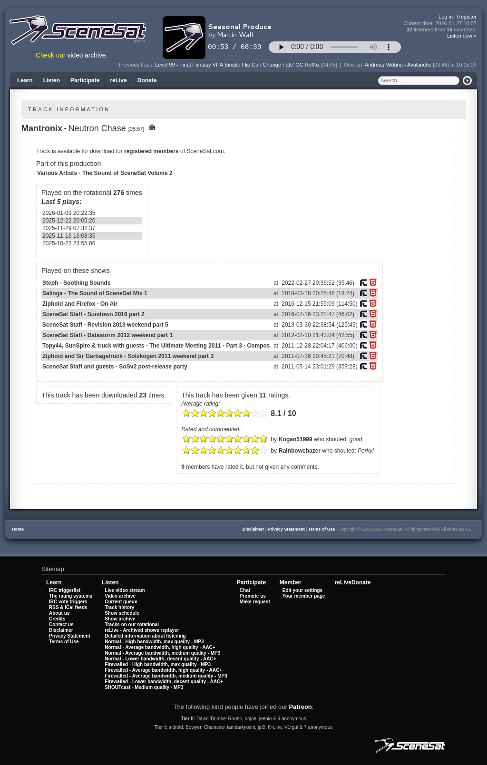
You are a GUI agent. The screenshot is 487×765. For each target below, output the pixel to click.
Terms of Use (321, 529)
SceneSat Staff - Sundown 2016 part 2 (93, 314)
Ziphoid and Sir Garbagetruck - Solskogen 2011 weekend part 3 (128, 356)
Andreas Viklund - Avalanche (398, 65)
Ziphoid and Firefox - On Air (79, 303)
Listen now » (462, 36)
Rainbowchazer (300, 450)
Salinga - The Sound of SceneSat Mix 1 (94, 293)
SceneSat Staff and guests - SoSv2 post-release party (114, 366)
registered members (151, 151)
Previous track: (137, 65)
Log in (445, 16)
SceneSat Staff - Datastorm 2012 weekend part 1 (107, 335)
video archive (87, 55)
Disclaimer (253, 529)
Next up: (354, 65)
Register (467, 16)
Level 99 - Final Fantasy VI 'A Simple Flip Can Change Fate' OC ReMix (237, 65)
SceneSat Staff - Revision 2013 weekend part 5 (105, 324)
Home (18, 529)
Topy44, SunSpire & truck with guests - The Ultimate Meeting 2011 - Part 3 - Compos (156, 345)
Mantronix (41, 128)
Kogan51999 (295, 439)
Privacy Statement (286, 529)
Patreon (300, 706)
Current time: (440, 23)
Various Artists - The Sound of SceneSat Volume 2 (105, 173)
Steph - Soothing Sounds (76, 283)
